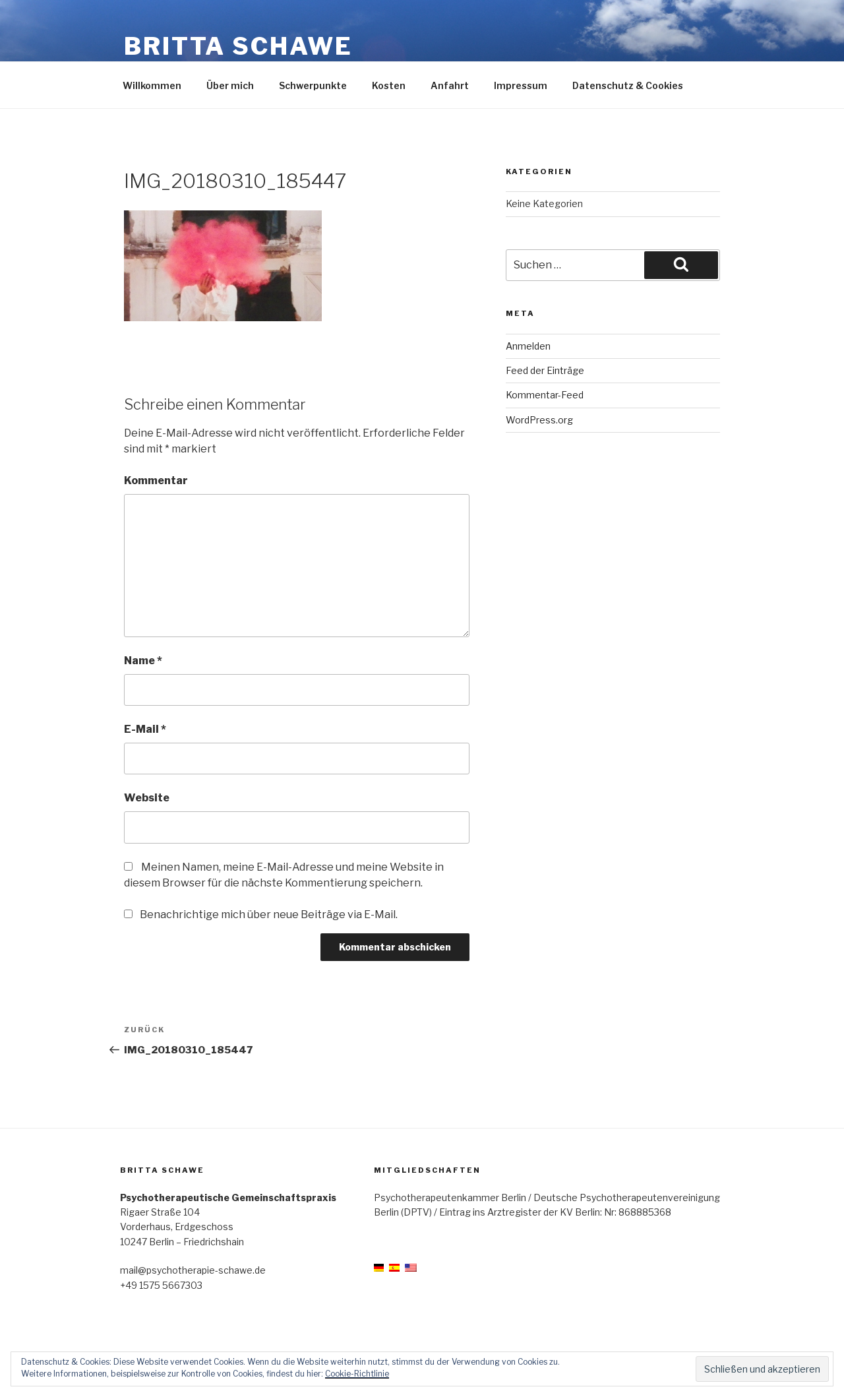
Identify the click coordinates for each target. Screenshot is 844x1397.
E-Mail (145, 729)
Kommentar (156, 480)
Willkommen (152, 85)
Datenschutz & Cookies (627, 85)
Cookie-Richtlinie (357, 1374)
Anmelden (528, 346)
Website (146, 798)
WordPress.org (539, 419)
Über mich (230, 85)
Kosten (389, 85)
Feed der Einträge (545, 370)
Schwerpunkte (313, 85)
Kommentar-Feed (545, 394)
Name (143, 660)
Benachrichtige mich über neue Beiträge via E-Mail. (269, 914)
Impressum (520, 85)
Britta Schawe (238, 46)
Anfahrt (450, 85)
